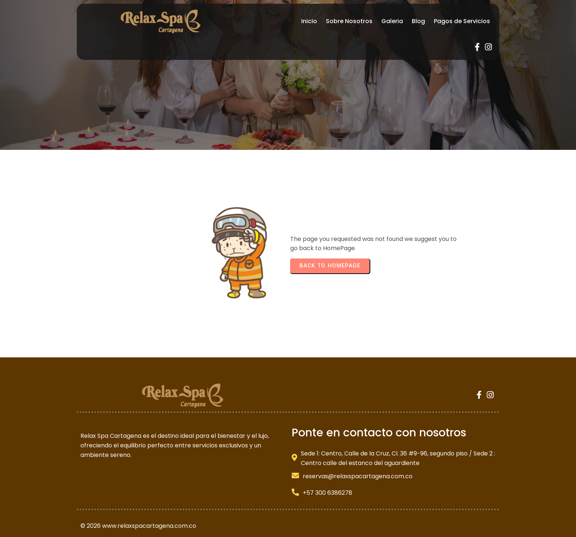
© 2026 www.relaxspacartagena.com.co (138, 506)
